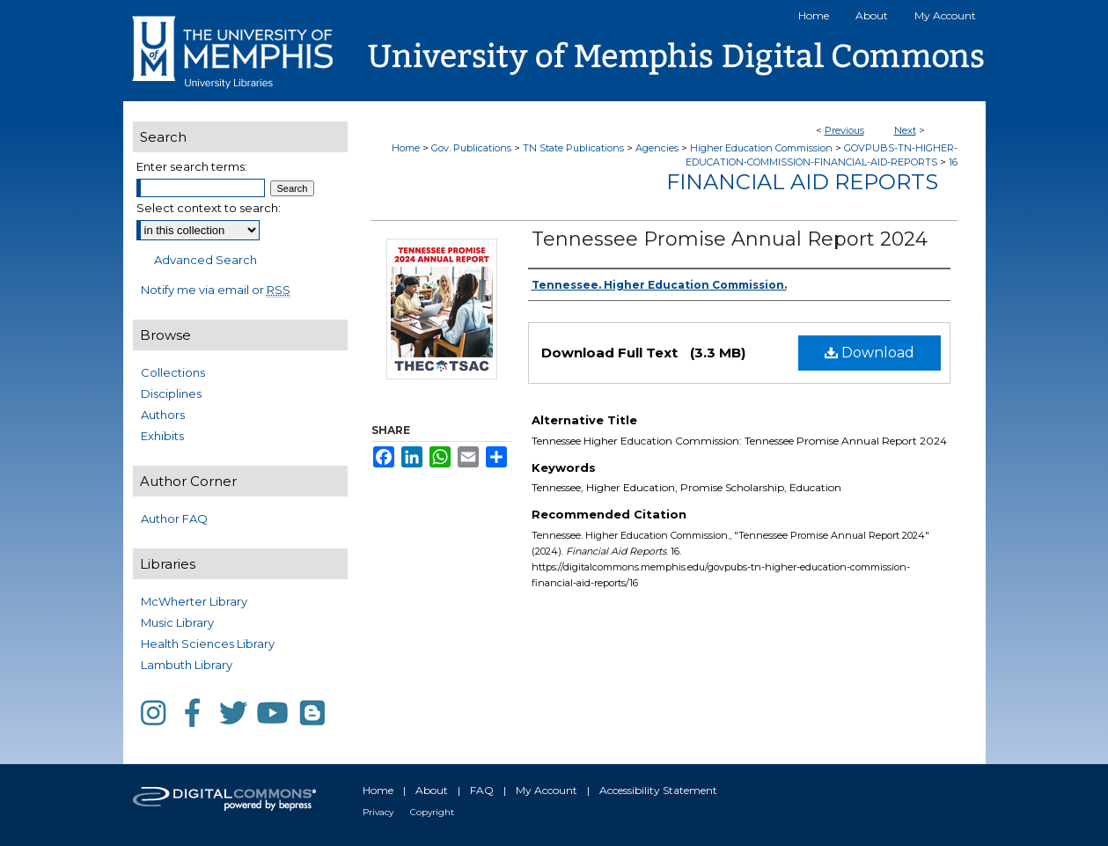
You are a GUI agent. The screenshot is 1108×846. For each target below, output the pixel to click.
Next (905, 130)
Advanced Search (205, 260)
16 (953, 162)
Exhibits (162, 436)
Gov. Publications (471, 148)
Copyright (432, 812)
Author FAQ (174, 518)
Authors (163, 415)
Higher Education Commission (761, 148)
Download (869, 352)
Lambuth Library (186, 665)
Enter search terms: (191, 166)
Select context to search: (208, 208)
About (431, 790)
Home (406, 148)
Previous (844, 130)
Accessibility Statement (658, 790)
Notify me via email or (215, 290)
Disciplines (171, 393)
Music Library (177, 622)
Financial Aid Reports (802, 182)
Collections (173, 372)
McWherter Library (194, 601)
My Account (546, 790)
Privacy (378, 812)
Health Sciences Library (208, 643)
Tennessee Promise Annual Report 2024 (730, 239)
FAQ (482, 790)
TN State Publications (573, 148)
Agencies (657, 148)
